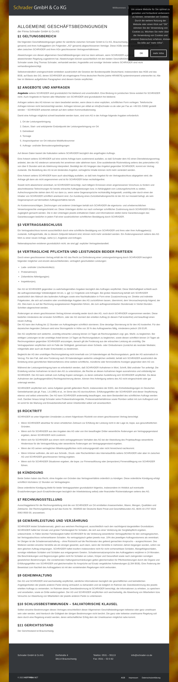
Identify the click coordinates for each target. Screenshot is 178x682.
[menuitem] (119, 8)
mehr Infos (158, 53)
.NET (31, 677)
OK (141, 53)
